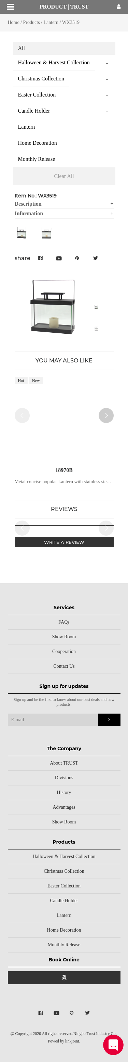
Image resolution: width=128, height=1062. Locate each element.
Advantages (64, 807)
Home (13, 22)
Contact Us (64, 666)
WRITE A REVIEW (64, 542)
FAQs (63, 622)
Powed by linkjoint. (64, 1041)
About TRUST (64, 763)
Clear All (64, 176)
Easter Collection (64, 885)
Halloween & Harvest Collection (64, 856)
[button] (106, 415)
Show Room (64, 636)
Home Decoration (64, 930)
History (64, 792)
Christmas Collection (64, 871)
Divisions (64, 777)
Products (31, 22)
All (21, 48)
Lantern (51, 22)
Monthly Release (64, 944)
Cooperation (64, 651)
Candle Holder (64, 900)
